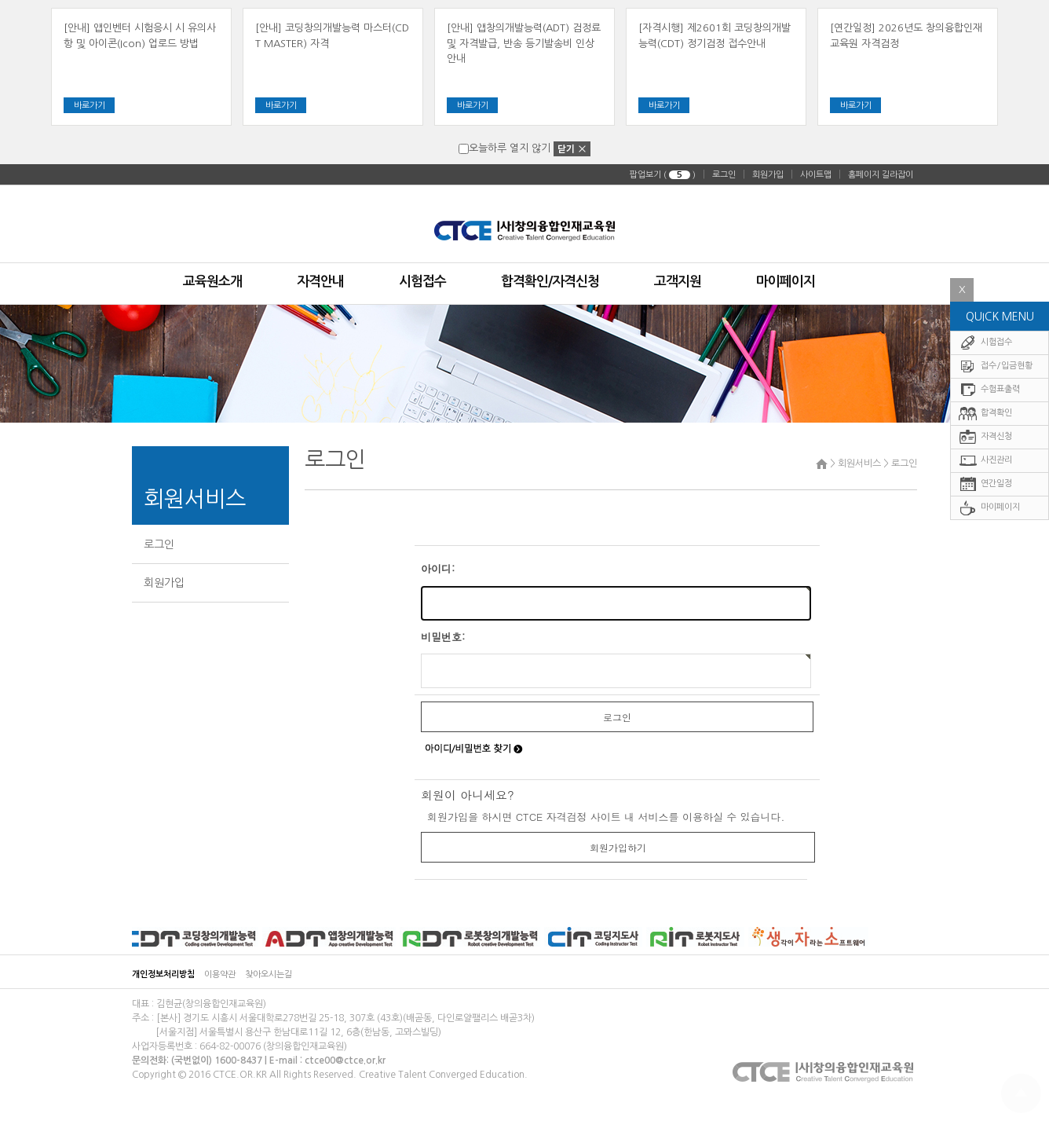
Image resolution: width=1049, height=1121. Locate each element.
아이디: (438, 568)
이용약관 (220, 974)
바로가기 (89, 105)
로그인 (724, 174)
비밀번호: (443, 636)
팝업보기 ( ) (663, 174)
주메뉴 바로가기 (0, 0)
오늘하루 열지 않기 (504, 148)
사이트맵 (816, 174)
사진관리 (985, 476)
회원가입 (768, 174)
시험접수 (985, 358)
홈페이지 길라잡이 (880, 174)
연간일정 (985, 500)
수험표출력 (989, 405)
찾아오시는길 (268, 974)
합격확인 (985, 429)
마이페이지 (989, 523)
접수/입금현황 (996, 382)
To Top (1021, 1093)
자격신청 (985, 452)
